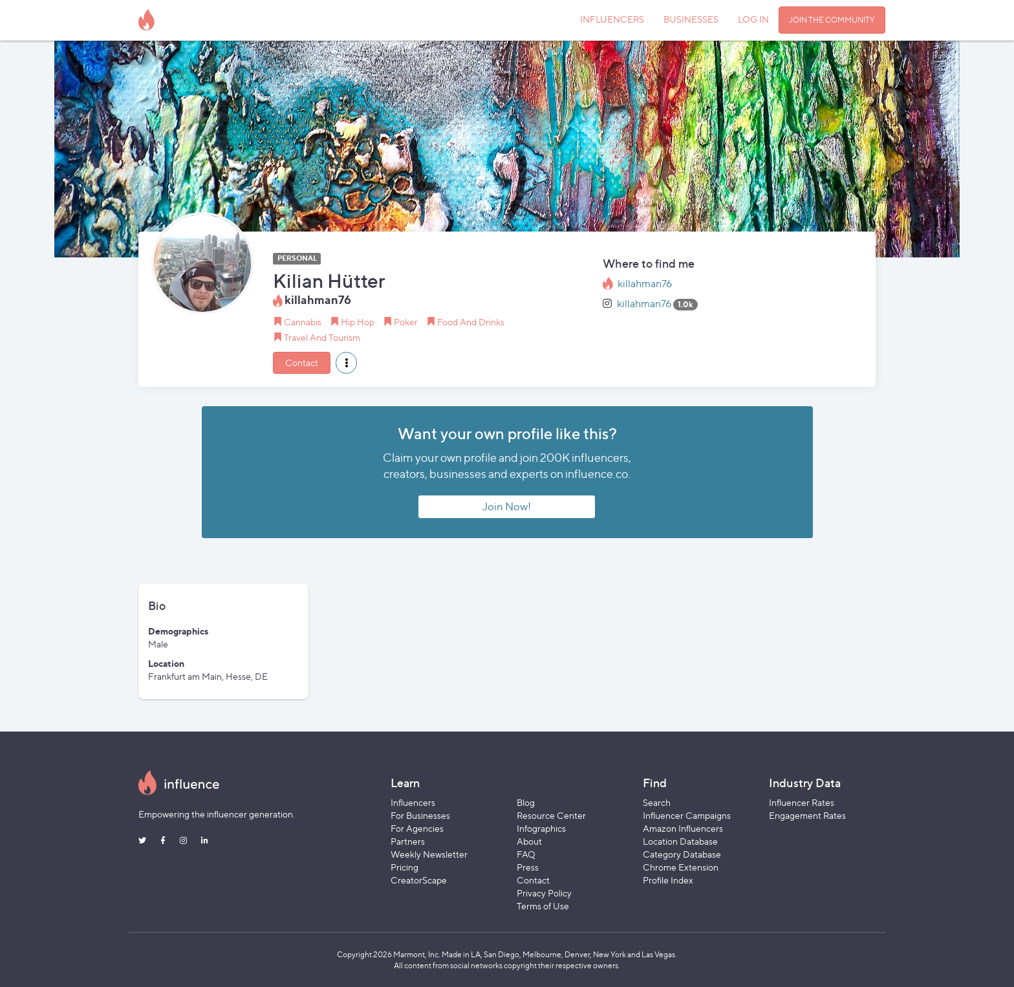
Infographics (541, 828)
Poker (406, 321)
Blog (526, 802)
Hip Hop (357, 321)
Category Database (682, 854)
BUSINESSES (690, 19)
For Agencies (417, 828)
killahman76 (645, 283)
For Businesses (420, 815)
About (529, 841)
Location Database (680, 841)
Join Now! (506, 506)
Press (528, 867)
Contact (301, 362)
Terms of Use (543, 905)
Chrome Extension (680, 867)
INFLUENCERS (612, 19)
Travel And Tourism (322, 337)
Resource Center (551, 815)
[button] (346, 363)
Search (657, 802)
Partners (408, 841)
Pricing (404, 867)
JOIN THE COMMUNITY (832, 20)
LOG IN (753, 19)
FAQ (526, 854)
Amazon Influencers (683, 828)
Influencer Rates (801, 802)
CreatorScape (419, 879)
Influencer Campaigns (687, 815)
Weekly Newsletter (429, 854)
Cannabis (302, 321)
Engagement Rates (807, 815)
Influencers (413, 802)
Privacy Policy (544, 892)
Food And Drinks (470, 321)
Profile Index (668, 879)
